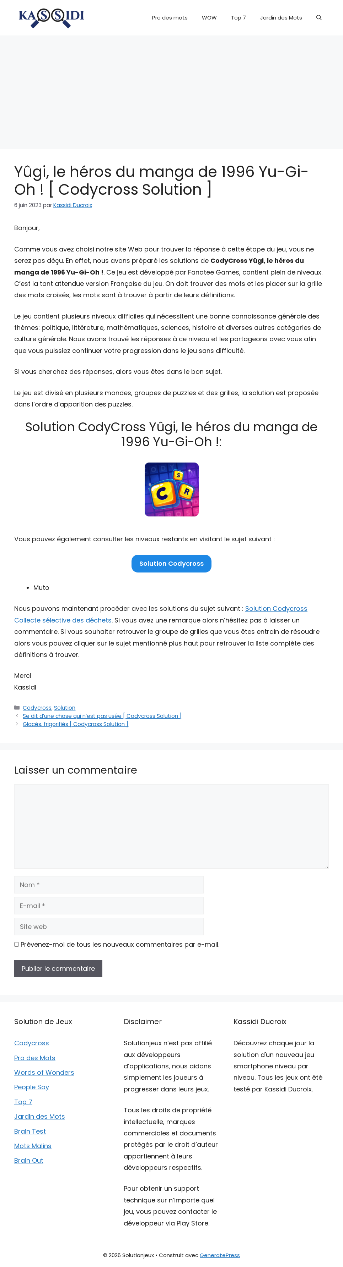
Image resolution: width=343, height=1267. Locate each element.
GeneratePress (220, 1255)
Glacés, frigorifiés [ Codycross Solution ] (75, 724)
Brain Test (30, 1131)
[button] (319, 17)
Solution (64, 708)
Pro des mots (170, 17)
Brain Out (28, 1160)
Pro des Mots (34, 1057)
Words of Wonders (44, 1072)
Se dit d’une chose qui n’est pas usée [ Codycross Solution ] (102, 716)
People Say (31, 1087)
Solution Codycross (171, 563)
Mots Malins (33, 1145)
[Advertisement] (171, 88)
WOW (209, 17)
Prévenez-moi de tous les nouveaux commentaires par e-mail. (120, 944)
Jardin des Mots (281, 17)
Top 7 (238, 17)
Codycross (37, 708)
